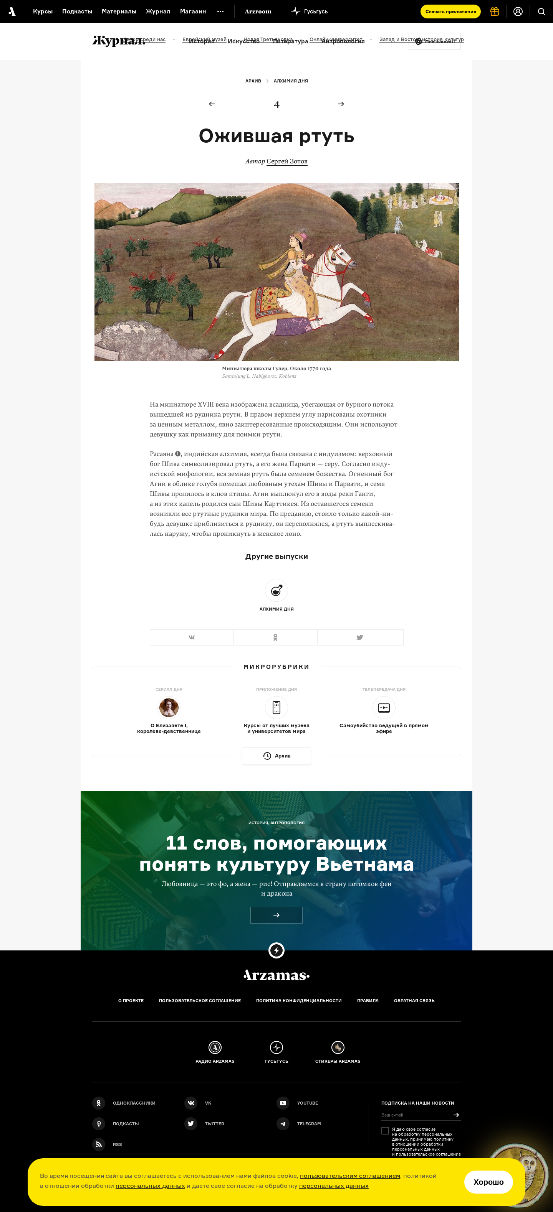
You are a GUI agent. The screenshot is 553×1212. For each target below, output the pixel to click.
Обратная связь (414, 1000)
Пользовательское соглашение (200, 1000)
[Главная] (276, 975)
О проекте (131, 1000)
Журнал (158, 11)
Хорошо (489, 1182)
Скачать (451, 11)
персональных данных (150, 1185)
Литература (290, 41)
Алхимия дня (291, 81)
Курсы (43, 11)
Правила (368, 1000)
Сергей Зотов (287, 161)
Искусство (244, 41)
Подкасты (77, 11)
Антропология (343, 41)
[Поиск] (541, 11)
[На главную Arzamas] (11, 11)
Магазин (193, 11)
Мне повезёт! (440, 41)
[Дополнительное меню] (220, 11)
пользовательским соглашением (350, 1175)
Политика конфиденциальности (299, 1000)
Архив (253, 81)
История (202, 41)
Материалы (119, 11)
